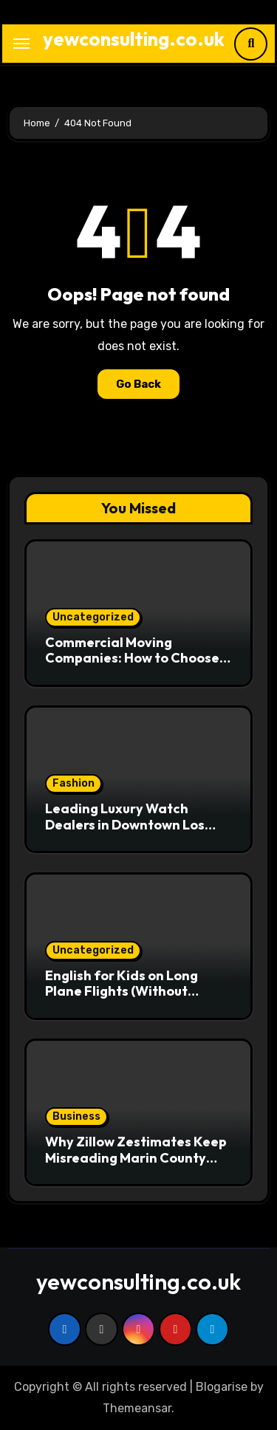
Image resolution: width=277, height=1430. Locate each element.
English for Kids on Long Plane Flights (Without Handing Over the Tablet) (127, 991)
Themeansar (137, 1408)
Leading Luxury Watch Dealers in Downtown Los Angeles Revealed (125, 824)
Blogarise (221, 1387)
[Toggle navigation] (21, 43)
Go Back (138, 384)
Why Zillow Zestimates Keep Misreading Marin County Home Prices (136, 1157)
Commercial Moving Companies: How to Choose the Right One (132, 658)
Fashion (73, 783)
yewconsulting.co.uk (134, 39)
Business (76, 1116)
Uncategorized (93, 617)
